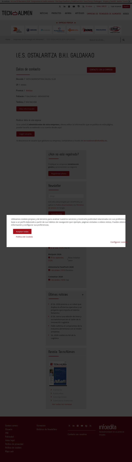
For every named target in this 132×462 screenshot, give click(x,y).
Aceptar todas (22, 231)
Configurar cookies (118, 242)
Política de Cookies (24, 236)
